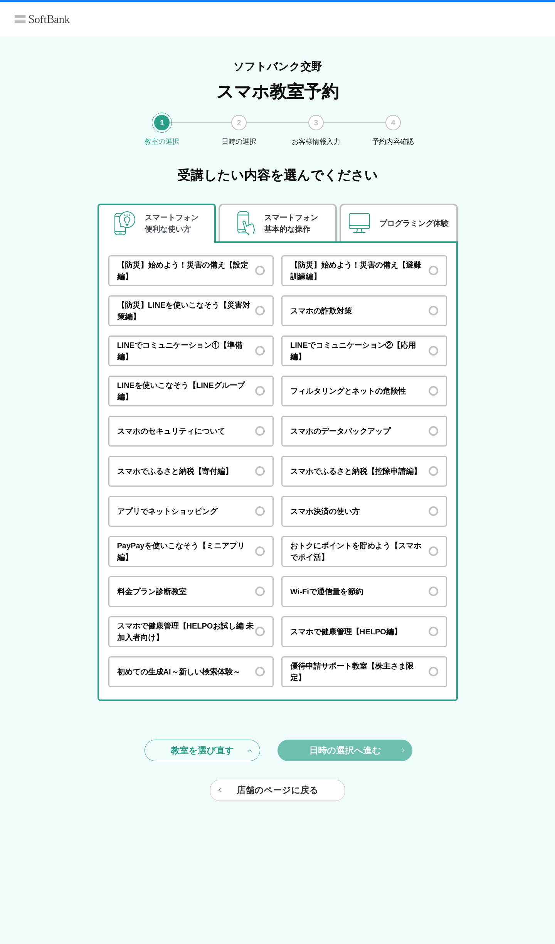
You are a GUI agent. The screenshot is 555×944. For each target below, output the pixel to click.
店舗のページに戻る (268, 790)
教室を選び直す (211, 750)
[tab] (157, 223)
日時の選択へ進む (357, 750)
